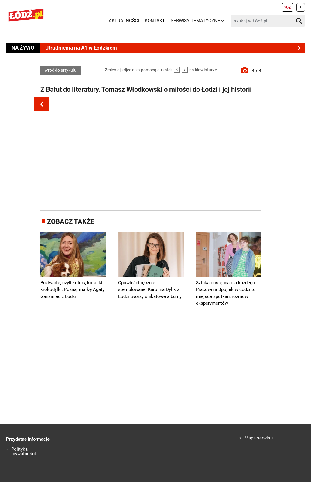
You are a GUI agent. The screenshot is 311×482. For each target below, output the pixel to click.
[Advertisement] (154, 152)
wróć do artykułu (61, 70)
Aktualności (124, 20)
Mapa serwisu (258, 438)
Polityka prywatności (23, 451)
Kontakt (155, 20)
